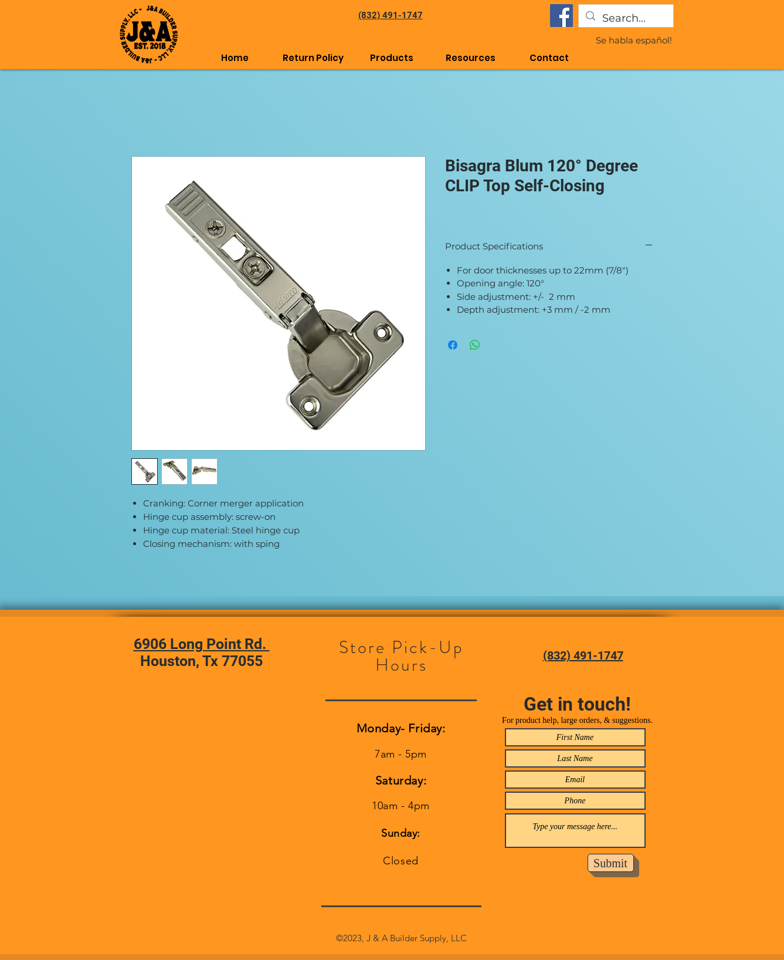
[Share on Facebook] (453, 345)
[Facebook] (561, 15)
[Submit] (611, 863)
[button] (470, 58)
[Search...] (625, 19)
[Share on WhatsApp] (475, 345)
